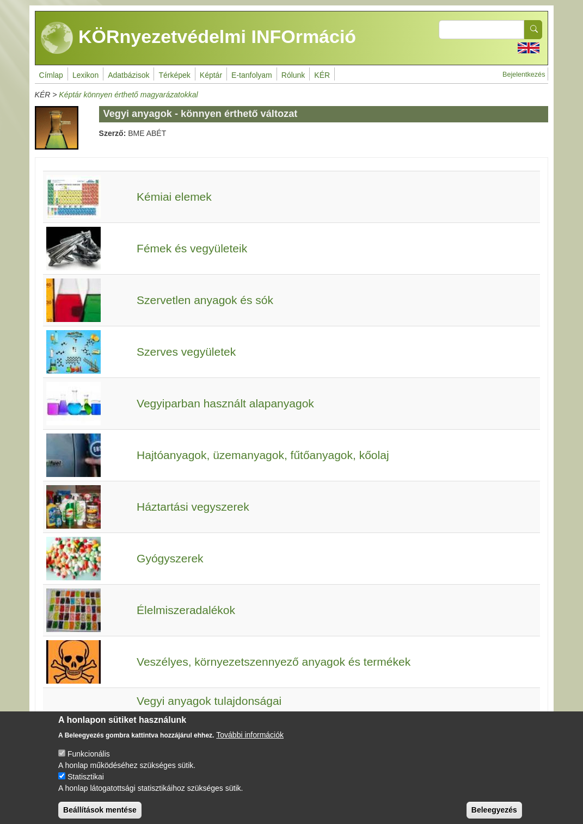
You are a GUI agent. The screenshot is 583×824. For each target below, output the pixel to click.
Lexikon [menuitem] (85, 75)
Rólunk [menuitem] (293, 75)
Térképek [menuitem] (174, 75)
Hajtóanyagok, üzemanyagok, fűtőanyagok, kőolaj (263, 455)
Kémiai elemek (174, 196)
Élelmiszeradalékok (186, 610)
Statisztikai (85, 784)
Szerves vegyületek (186, 351)
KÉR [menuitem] (322, 75)
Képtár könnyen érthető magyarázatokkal (128, 94)
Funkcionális (88, 762)
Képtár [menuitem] (211, 75)
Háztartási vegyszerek (193, 506)
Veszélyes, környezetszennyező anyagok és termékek (273, 661)
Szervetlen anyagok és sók (205, 300)
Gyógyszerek (170, 558)
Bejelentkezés (523, 74)
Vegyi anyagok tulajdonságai (209, 701)
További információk (250, 743)
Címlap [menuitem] (51, 75)
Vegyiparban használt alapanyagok (225, 403)
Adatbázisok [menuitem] (128, 75)
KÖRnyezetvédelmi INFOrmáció (199, 38)
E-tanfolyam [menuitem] (251, 75)
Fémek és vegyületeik (192, 248)
